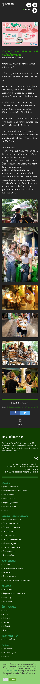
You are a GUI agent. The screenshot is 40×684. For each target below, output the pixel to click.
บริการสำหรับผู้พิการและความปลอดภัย (16, 580)
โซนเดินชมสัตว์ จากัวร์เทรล (12, 519)
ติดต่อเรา (6, 656)
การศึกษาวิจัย (8, 589)
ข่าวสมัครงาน (7, 630)
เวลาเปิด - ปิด (7, 564)
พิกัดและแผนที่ (8, 572)
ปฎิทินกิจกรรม (8, 648)
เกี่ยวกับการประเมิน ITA (11, 506)
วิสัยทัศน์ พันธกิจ (9, 498)
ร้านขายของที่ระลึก (9, 555)
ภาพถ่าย (6, 622)
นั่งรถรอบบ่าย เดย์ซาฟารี (11, 523)
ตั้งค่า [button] (5, 679)
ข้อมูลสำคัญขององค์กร (11, 502)
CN (29, 9)
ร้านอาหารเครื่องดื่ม (9, 576)
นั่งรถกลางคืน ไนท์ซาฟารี (11, 527)
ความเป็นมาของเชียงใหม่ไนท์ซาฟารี (15, 490)
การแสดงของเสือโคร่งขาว (12, 539)
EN (26, 9)
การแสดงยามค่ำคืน (9, 531)
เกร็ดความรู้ (7, 597)
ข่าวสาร (5, 614)
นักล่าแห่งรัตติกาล (9, 535)
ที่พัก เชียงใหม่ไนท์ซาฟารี (11, 547)
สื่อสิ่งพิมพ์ (6, 618)
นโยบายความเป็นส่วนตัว (10, 670)
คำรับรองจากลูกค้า (9, 652)
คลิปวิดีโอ (6, 610)
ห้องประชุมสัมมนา (9, 551)
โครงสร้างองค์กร (9, 494)
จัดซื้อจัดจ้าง (7, 626)
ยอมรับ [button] (13, 679)
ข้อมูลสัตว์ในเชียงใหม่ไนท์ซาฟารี (14, 593)
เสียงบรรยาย (7, 601)
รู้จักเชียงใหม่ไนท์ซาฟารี (11, 486)
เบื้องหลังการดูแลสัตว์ (10, 543)
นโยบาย (5, 510)
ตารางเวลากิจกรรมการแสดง (13, 568)
